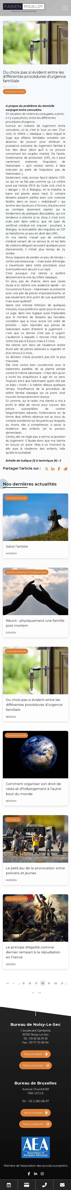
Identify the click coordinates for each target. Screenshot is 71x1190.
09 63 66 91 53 (38, 1038)
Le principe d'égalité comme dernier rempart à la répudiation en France (33, 952)
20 (55, 983)
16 (30, 983)
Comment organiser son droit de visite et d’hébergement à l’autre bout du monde (33, 789)
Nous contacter (33, 1065)
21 (62, 983)
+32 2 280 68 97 (38, 1101)
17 (36, 983)
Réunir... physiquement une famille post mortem (35, 623)
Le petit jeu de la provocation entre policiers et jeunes (35, 870)
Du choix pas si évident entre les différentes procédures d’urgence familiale (34, 705)
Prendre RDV (9, 1185)
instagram (42, 1174)
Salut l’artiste (17, 546)
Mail (62, 1185)
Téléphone (44, 1185)
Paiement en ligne (26, 1185)
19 (49, 983)
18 (43, 983)
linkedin (35, 1174)
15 (23, 983)
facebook (29, 1174)
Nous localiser (33, 1054)
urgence (29, 122)
